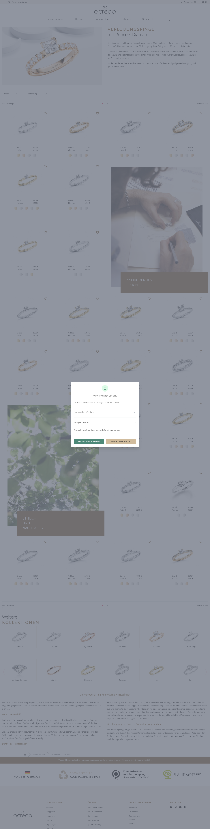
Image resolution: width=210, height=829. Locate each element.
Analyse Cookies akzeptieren (89, 441)
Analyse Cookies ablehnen (121, 441)
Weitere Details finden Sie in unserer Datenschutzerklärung (97, 430)
